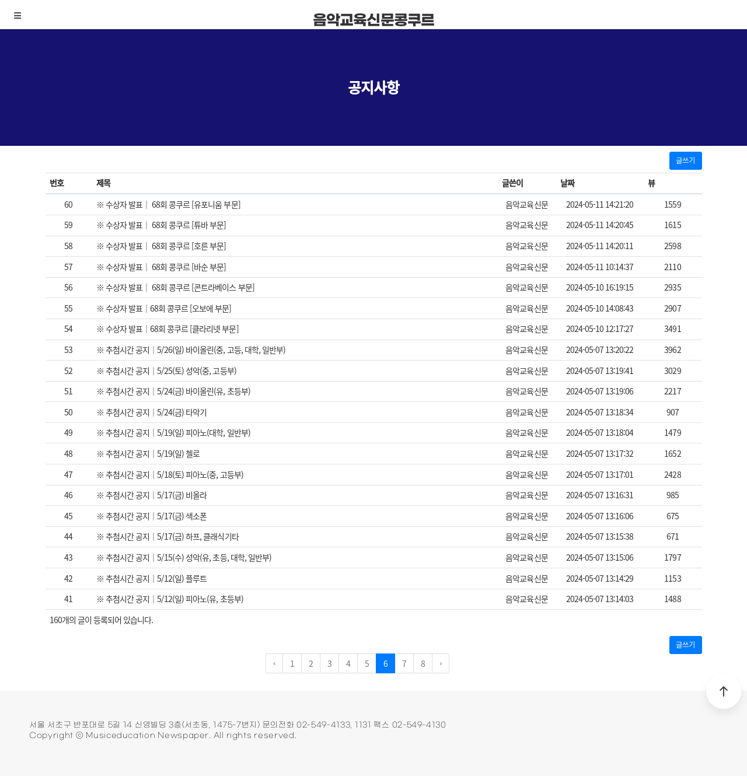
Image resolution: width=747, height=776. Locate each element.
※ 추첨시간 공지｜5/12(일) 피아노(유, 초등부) (169, 598)
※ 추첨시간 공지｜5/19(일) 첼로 (148, 453)
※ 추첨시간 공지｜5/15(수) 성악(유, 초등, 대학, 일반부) (183, 557)
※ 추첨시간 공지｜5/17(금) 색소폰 (151, 516)
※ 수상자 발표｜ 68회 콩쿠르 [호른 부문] (161, 245)
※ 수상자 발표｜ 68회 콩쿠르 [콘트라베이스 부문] (175, 287)
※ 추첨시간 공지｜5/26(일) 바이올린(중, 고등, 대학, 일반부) (190, 349)
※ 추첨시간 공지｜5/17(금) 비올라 (151, 495)
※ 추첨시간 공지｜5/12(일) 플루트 (151, 578)
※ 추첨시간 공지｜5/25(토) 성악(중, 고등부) (166, 370)
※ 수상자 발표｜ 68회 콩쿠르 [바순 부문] (161, 266)
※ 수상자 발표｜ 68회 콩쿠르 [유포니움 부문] (168, 204)
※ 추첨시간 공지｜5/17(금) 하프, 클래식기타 (167, 536)
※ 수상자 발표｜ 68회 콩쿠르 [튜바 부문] (161, 224)
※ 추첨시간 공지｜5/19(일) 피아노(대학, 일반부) (173, 432)
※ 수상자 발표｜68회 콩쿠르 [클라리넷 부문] (167, 328)
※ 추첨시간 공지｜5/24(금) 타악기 (151, 412)
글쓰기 (685, 160)
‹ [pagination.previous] (274, 663)
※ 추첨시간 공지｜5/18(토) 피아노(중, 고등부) (169, 474)
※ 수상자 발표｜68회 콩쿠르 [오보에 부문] (164, 308)
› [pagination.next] (440, 663)
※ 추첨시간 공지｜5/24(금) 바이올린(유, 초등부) (173, 391)
